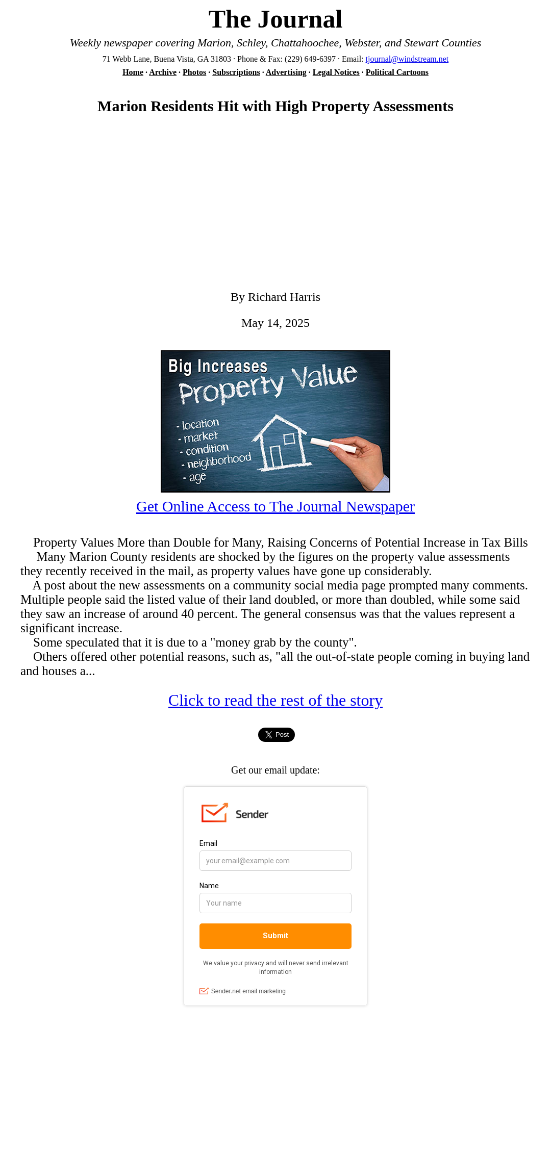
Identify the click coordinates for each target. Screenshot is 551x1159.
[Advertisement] (275, 206)
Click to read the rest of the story (275, 700)
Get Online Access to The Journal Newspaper (275, 506)
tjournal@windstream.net (407, 59)
